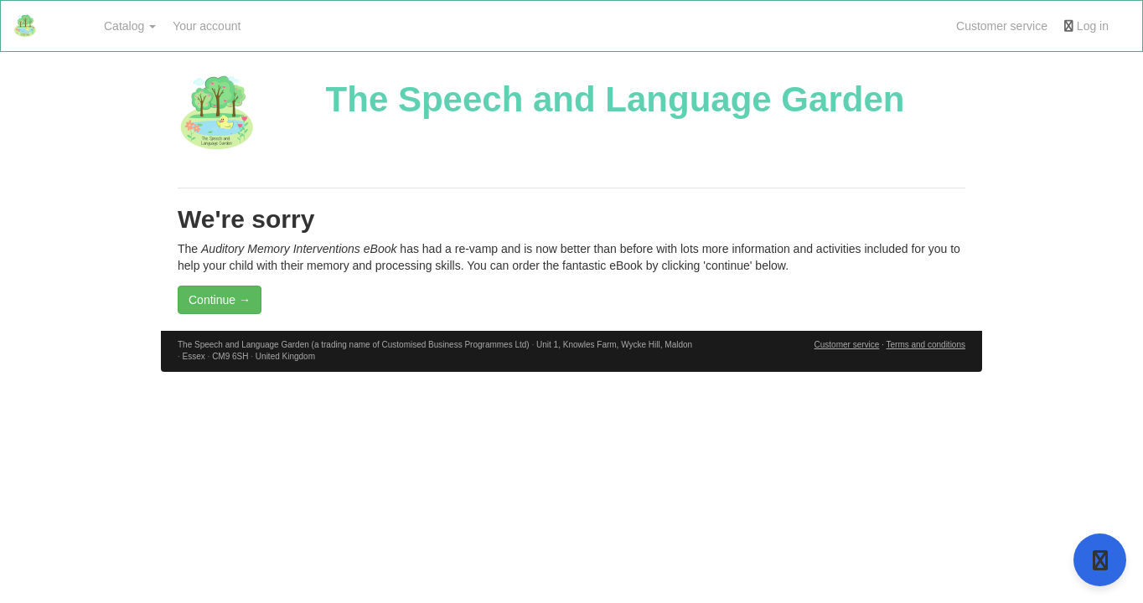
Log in (1086, 26)
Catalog (130, 26)
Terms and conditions (925, 344)
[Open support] (1099, 559)
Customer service (1001, 26)
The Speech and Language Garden (615, 99)
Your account (206, 26)
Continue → (220, 300)
